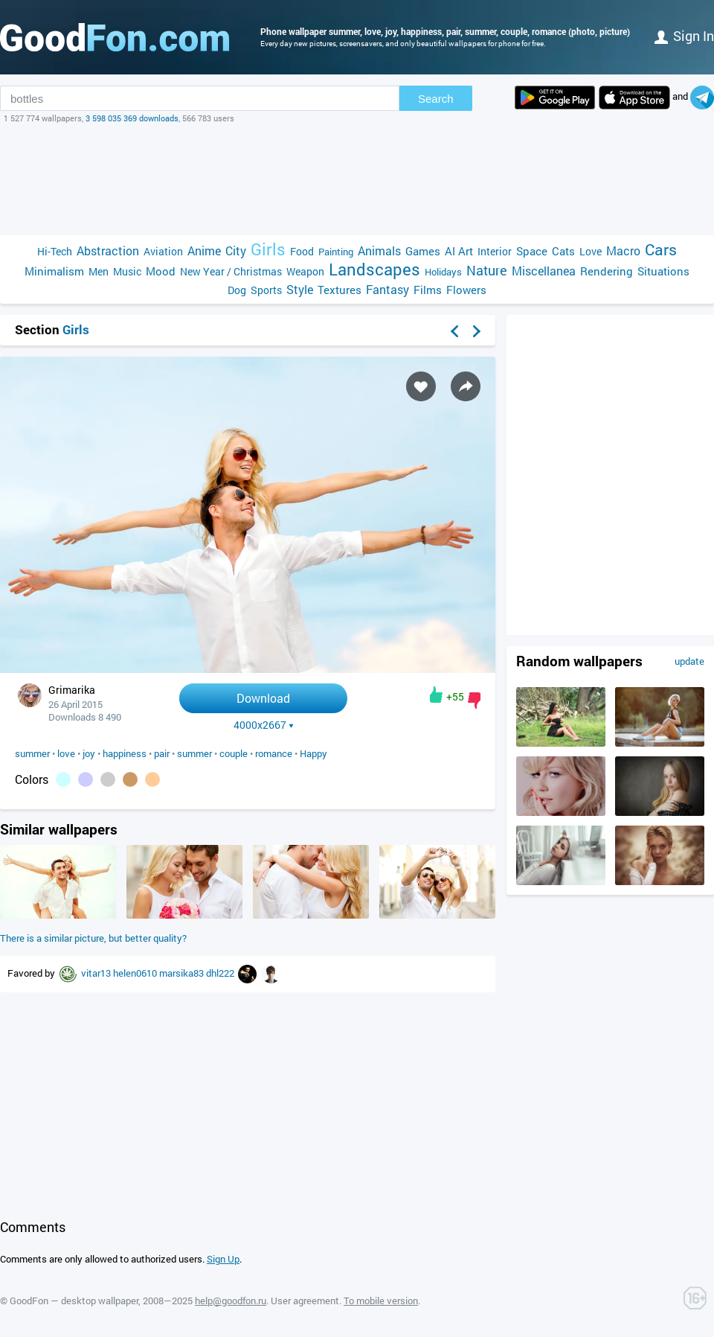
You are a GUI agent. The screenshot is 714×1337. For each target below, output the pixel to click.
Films (428, 289)
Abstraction (108, 250)
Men (99, 271)
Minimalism (54, 271)
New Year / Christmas (231, 271)
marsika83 (182, 973)
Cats (563, 250)
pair (162, 753)
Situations (663, 271)
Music (127, 271)
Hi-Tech (54, 251)
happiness (125, 753)
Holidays (443, 271)
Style (299, 289)
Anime (204, 250)
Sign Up (223, 1259)
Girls (268, 249)
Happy (313, 753)
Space (531, 250)
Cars (661, 249)
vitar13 (97, 973)
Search (436, 98)
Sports (266, 290)
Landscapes (374, 269)
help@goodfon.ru (230, 1300)
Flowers (466, 289)
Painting (335, 251)
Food (302, 251)
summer (32, 753)
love (66, 753)
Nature (486, 270)
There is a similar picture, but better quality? (93, 938)
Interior (494, 251)
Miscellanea (544, 270)
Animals (379, 250)
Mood (161, 271)
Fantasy (387, 289)
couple (233, 753)
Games (422, 250)
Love (590, 251)
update (689, 661)
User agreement (305, 1300)
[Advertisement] (357, 179)
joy (89, 753)
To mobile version (381, 1300)
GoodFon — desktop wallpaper (74, 1300)
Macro (623, 250)
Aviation (163, 251)
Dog (237, 290)
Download (263, 698)
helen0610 (136, 973)
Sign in (684, 36)
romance (273, 753)
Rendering (606, 271)
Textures (339, 289)
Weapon (305, 271)
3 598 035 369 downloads (132, 118)
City (235, 250)
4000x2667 (264, 725)
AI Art (459, 250)
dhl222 (221, 973)
